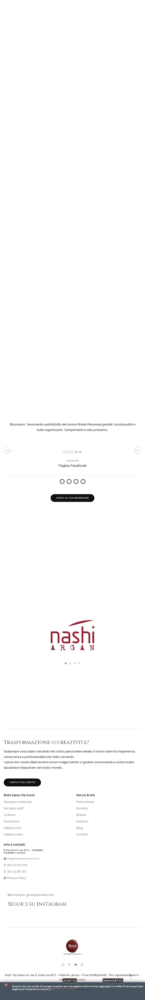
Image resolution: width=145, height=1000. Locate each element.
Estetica (82, 808)
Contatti (82, 834)
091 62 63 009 (15, 865)
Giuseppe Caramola (18, 802)
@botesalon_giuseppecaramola (31, 895)
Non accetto (112, 980)
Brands (81, 815)
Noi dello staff (13, 808)
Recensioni (11, 821)
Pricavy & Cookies (63, 989)
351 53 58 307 (15, 871)
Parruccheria (85, 802)
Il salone (9, 815)
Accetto (69, 980)
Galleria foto (12, 828)
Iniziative (82, 821)
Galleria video (13, 834)
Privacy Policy (15, 878)
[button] (65, 663)
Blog (79, 828)
